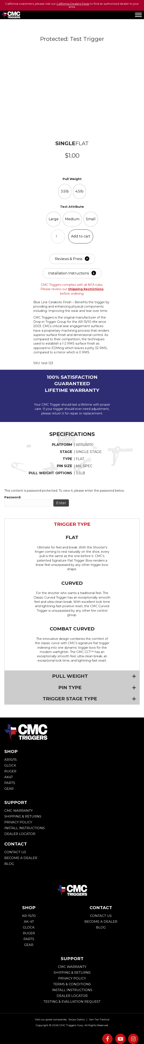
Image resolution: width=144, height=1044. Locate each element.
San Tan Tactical (99, 1019)
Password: (28, 501)
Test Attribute (72, 207)
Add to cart (80, 236)
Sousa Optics (76, 1019)
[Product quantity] (58, 236)
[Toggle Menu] (138, 15)
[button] (72, 524)
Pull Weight (72, 179)
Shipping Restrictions (86, 289)
